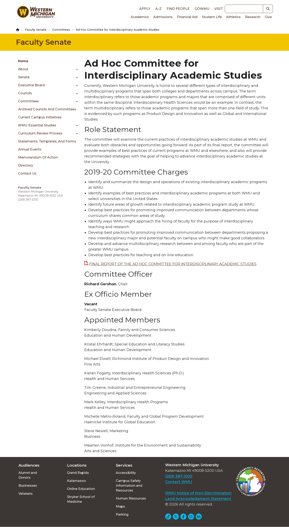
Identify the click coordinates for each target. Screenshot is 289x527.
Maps (120, 506)
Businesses (27, 485)
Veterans (25, 494)
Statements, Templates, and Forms (47, 141)
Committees (61, 29)
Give (268, 17)
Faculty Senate (35, 29)
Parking (122, 514)
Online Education (81, 489)
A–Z (158, 9)
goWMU (202, 9)
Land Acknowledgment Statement (198, 499)
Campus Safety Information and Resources (129, 485)
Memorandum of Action (38, 157)
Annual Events (29, 149)
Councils (25, 93)
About (23, 69)
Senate (24, 77)
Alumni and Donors (27, 475)
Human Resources (131, 498)
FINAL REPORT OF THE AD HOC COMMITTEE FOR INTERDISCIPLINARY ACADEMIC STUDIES (172, 264)
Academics (140, 17)
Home (23, 61)
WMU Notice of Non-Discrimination (198, 493)
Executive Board (31, 85)
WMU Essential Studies (37, 125)
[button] (268, 9)
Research (252, 17)
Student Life (212, 17)
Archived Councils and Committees (47, 109)
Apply (144, 9)
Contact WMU (178, 482)
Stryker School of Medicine (81, 499)
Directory (25, 165)
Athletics (233, 17)
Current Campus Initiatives (40, 117)
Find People (178, 9)
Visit (218, 9)
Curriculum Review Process (40, 133)
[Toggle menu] (75, 69)
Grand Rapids (78, 473)
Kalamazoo (76, 481)
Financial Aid (187, 17)
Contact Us (27, 173)
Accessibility (126, 473)
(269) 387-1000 (178, 476)
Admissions (163, 17)
